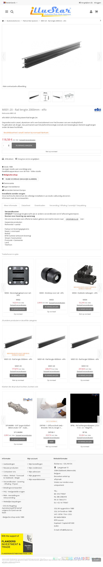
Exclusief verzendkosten (27, 140)
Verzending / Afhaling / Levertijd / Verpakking (68, 205)
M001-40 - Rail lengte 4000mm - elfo (52, 359)
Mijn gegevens (35, 475)
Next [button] (99, 287)
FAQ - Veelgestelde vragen (14, 492)
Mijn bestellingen (36, 464)
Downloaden (40, 205)
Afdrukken (9, 159)
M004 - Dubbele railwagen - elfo (85, 293)
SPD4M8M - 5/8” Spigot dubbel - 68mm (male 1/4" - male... (18, 426)
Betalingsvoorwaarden (12, 488)
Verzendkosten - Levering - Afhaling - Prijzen (13, 483)
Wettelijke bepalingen (12, 501)
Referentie (6, 113)
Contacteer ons (9, 472)
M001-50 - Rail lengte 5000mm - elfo (85, 359)
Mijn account (32, 458)
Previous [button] (3, 287)
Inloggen (97, 2)
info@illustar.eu (66, 530)
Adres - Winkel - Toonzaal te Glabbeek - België (13, 476)
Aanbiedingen (9, 464)
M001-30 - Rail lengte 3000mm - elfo (18, 359)
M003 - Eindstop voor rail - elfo (51, 293)
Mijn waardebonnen (37, 479)
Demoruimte (9, 183)
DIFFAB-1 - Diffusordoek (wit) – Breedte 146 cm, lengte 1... (51, 426)
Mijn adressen (34, 472)
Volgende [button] (99, 56)
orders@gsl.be (72, 219)
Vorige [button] (3, 56)
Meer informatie (10, 205)
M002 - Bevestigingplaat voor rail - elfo (18, 294)
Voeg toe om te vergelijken (28, 159)
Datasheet (26, 205)
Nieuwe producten (10, 468)
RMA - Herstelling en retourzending (11, 496)
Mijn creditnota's (35, 468)
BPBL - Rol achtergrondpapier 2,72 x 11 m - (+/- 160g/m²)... (85, 426)
